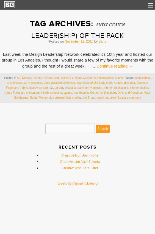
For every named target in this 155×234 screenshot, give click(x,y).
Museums (89, 77)
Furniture (76, 77)
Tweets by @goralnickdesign (77, 183)
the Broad (89, 97)
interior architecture (116, 87)
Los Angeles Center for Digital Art (95, 92)
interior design (139, 87)
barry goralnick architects (60, 82)
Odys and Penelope (130, 92)
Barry (102, 41)
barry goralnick (32, 82)
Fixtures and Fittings (56, 77)
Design (26, 77)
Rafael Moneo (39, 97)
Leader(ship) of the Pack (77, 36)
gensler (98, 87)
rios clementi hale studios (65, 97)
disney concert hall (41, 87)
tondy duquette (106, 97)
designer (129, 82)
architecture (14, 82)
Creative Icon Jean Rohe (79, 155)
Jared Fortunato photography (23, 92)
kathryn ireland (52, 92)
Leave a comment (129, 97)
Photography (105, 77)
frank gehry (85, 87)
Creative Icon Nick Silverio (80, 162)
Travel (119, 77)
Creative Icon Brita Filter (80, 168)
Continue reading (114, 66)
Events (37, 77)
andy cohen (142, 77)
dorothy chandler (65, 87)
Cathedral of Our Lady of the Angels (100, 82)
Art (18, 77)
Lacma (68, 92)
